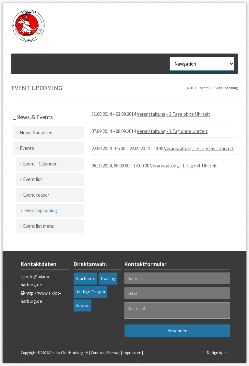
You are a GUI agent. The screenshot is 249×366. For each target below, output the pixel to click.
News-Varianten (36, 132)
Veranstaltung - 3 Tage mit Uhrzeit (198, 148)
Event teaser (36, 195)
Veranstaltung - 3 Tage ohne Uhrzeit (173, 114)
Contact (97, 352)
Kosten (82, 305)
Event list (32, 179)
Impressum (132, 352)
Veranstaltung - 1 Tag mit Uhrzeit (183, 166)
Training (108, 278)
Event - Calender (40, 164)
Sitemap (113, 352)
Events (203, 88)
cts (225, 352)
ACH (190, 88)
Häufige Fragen (90, 292)
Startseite (85, 278)
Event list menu (38, 226)
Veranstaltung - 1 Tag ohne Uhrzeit (172, 131)
